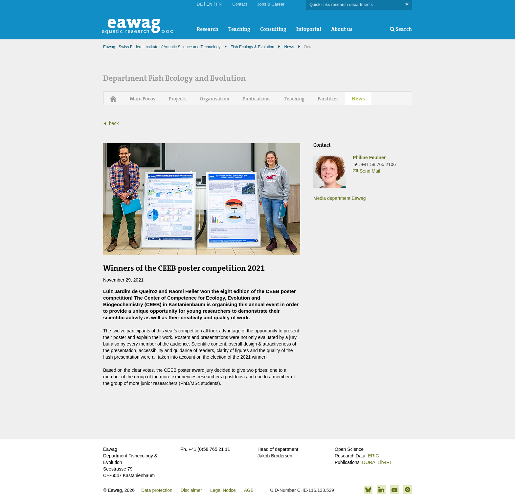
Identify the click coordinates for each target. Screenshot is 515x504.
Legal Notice (223, 490)
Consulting (273, 29)
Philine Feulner (369, 157)
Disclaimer (191, 490)
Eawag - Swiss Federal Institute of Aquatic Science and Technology (161, 47)
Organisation (214, 98)
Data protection (156, 490)
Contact (239, 4)
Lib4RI (384, 462)
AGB (249, 490)
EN (209, 4)
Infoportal (308, 29)
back (114, 123)
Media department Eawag (339, 198)
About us (341, 29)
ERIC (373, 455)
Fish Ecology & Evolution (252, 47)
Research (207, 29)
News (289, 47)
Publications (256, 98)
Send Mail (370, 171)
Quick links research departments (359, 5)
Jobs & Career (270, 4)
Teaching (239, 29)
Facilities (328, 98)
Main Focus (142, 98)
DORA (368, 462)
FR (219, 4)
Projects (177, 98)
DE (200, 4)
